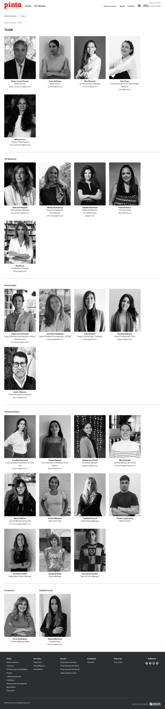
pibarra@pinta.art (124, 213)
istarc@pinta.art (125, 89)
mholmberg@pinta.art (55, 216)
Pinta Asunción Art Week (70, 669)
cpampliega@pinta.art (55, 339)
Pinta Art (90, 662)
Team (23, 16)
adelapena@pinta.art (90, 466)
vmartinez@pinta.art (55, 644)
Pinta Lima (37, 662)
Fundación (91, 659)
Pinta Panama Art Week (69, 666)
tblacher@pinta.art (55, 468)
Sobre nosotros (111, 6)
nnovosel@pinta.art (89, 87)
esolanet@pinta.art (89, 339)
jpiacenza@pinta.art (19, 468)
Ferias (28, 6)
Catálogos (11, 680)
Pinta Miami (38, 669)
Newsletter (11, 687)
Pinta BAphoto (39, 666)
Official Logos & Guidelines (17, 669)
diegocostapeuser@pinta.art (20, 87)
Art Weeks (40, 6)
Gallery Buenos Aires (68, 673)
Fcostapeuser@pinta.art (20, 342)
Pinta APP (11, 691)
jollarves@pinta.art (20, 398)
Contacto (10, 666)
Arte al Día (118, 662)
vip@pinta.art (90, 216)
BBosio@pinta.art (20, 271)
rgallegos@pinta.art (124, 339)
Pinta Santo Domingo (68, 662)
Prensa (9, 673)
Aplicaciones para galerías (17, 684)
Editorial (131, 6)
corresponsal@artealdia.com (125, 466)
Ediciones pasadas (14, 676)
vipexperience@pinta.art (20, 213)
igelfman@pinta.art (55, 87)
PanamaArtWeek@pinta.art (20, 145)
